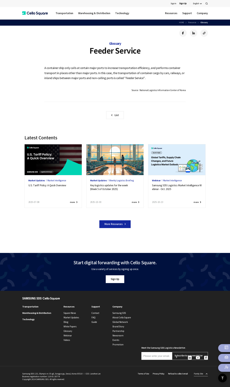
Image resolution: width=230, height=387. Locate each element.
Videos (67, 340)
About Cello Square (121, 317)
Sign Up (115, 279)
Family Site (198, 374)
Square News (70, 313)
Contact (95, 313)
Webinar (68, 335)
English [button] (196, 3)
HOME (181, 22)
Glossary (204, 22)
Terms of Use (143, 374)
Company (202, 13)
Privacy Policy (158, 374)
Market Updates (71, 317)
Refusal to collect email (178, 374)
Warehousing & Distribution (94, 13)
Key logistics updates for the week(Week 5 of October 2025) (109, 187)
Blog (66, 322)
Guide (94, 322)
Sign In (173, 3)
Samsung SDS (119, 313)
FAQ (93, 317)
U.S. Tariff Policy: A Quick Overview (47, 185)
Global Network (120, 322)
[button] (35, 13)
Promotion (117, 344)
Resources (171, 13)
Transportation (64, 13)
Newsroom (117, 335)
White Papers (70, 326)
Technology (122, 13)
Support (187, 13)
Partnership (118, 331)
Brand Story (118, 326)
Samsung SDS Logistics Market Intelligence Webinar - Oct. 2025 (177, 187)
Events (115, 340)
